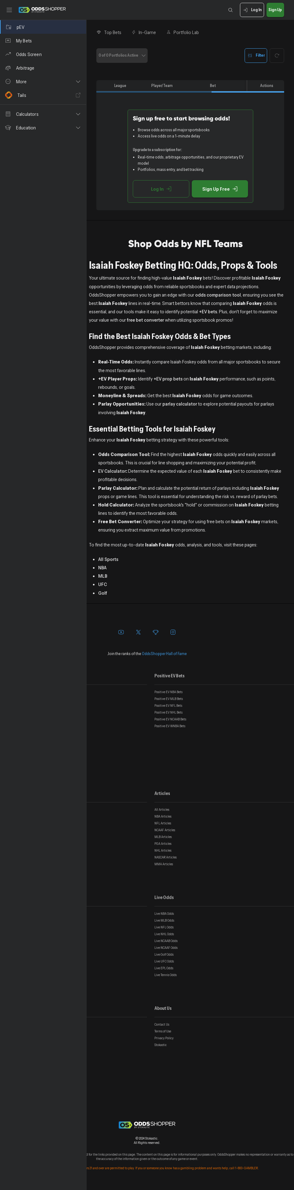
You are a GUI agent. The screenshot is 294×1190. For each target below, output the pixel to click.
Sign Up (275, 10)
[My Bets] (43, 40)
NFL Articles (162, 823)
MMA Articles (163, 864)
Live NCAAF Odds (166, 947)
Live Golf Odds (164, 954)
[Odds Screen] (43, 54)
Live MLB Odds (164, 920)
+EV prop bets (168, 379)
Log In (251, 10)
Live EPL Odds (163, 968)
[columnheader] (104, 85)
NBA (102, 567)
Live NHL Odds (164, 934)
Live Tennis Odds (165, 975)
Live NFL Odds (164, 927)
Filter (256, 56)
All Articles (161, 809)
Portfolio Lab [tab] (182, 32)
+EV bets (208, 311)
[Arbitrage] (43, 68)
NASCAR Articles (165, 857)
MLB (102, 576)
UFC (102, 584)
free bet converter (145, 320)
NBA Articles (162, 816)
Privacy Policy (164, 1038)
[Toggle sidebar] (9, 10)
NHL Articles (162, 850)
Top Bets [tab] (108, 32)
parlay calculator (179, 404)
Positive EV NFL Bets (168, 705)
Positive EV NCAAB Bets (170, 719)
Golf (102, 593)
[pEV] (43, 27)
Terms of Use (162, 1031)
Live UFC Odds (164, 961)
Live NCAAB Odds (166, 941)
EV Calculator (112, 471)
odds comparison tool (218, 295)
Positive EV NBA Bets (168, 692)
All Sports (108, 559)
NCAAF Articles (164, 830)
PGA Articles (162, 843)
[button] (43, 81)
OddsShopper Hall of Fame (164, 653)
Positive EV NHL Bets (168, 712)
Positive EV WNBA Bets (169, 726)
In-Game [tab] (143, 32)
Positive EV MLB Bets (168, 699)
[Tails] (43, 95)
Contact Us (161, 1024)
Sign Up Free (220, 189)
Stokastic (160, 1045)
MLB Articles (163, 837)
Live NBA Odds (164, 913)
